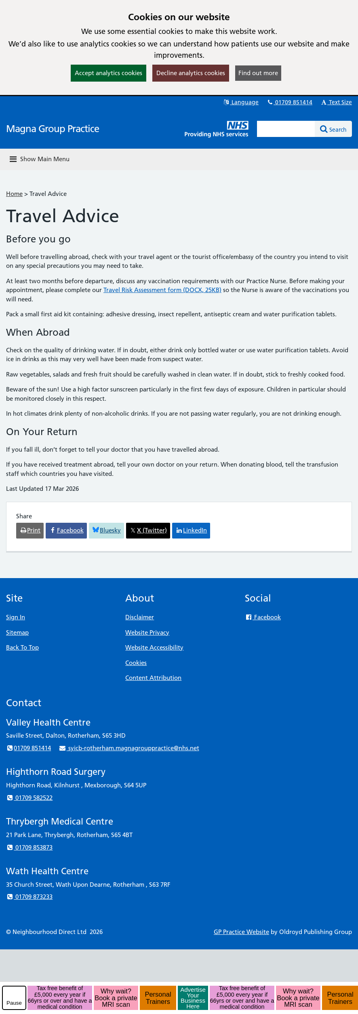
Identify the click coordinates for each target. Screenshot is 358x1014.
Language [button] (241, 102)
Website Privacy (147, 632)
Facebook (263, 617)
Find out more (258, 73)
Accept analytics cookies (108, 73)
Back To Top (22, 647)
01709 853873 (29, 847)
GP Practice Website (241, 932)
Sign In (15, 617)
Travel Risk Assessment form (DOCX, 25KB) (162, 290)
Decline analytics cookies (190, 73)
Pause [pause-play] (14, 1003)
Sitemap (17, 632)
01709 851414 (289, 102)
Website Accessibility (154, 647)
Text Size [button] (336, 102)
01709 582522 (29, 798)
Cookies (136, 663)
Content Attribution (153, 678)
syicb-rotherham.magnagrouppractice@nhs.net (129, 748)
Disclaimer (139, 617)
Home (14, 194)
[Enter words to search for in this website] (286, 129)
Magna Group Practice (52, 129)
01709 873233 (29, 896)
